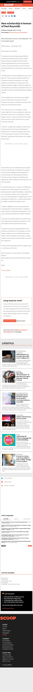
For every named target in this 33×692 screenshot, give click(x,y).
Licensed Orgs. (6, 654)
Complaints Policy (7, 649)
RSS (3, 545)
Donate (4, 634)
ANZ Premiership (6, 523)
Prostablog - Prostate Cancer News (10, 584)
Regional (30, 8)
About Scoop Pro (7, 657)
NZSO (8, 532)
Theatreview (4, 579)
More (30, 545)
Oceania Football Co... (13, 526)
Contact (4, 626)
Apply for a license (7, 659)
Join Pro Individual (9, 321)
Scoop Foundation (8, 644)
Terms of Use (6, 661)
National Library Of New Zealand (18, 32)
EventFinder (4, 578)
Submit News (6, 630)
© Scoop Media (7, 665)
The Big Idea (4, 582)
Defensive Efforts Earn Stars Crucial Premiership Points (14, 522)
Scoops (10, 8)
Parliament (17, 8)
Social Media (6, 640)
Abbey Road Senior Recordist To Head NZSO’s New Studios (15, 531)
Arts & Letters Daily (6, 581)
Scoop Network (7, 642)
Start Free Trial (27, 1)
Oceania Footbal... (14, 542)
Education (10, 12)
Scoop (3, 12)
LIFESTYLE (8, 343)
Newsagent (5, 632)
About (4, 628)
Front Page (3, 8)
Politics (24, 8)
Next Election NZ (7, 647)
